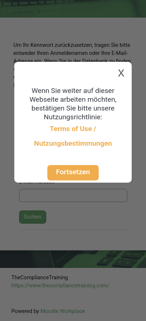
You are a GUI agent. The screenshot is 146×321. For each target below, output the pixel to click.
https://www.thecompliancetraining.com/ (60, 285)
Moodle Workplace (62, 311)
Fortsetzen (73, 172)
